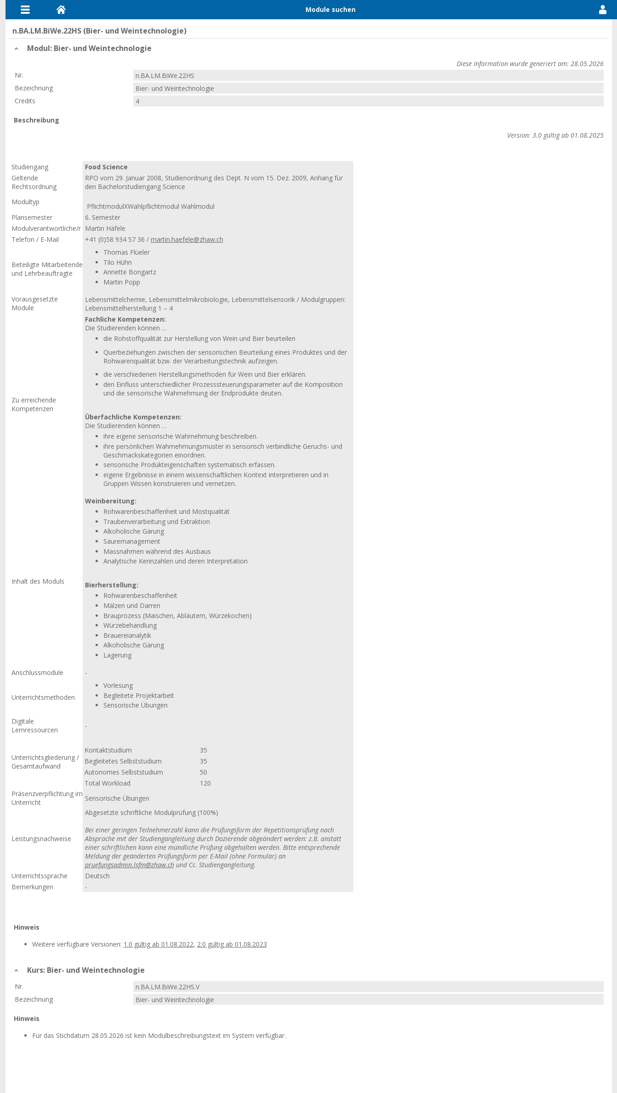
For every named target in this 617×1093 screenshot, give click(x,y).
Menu (25, 9)
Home (61, 9)
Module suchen (331, 9)
